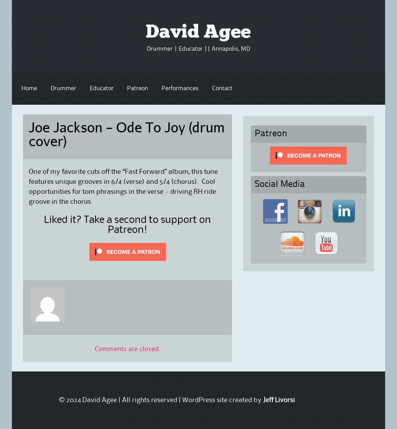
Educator (102, 89)
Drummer (63, 89)
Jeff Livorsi (279, 400)
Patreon (137, 89)
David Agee (198, 33)
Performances (180, 89)
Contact (222, 89)
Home (29, 89)
